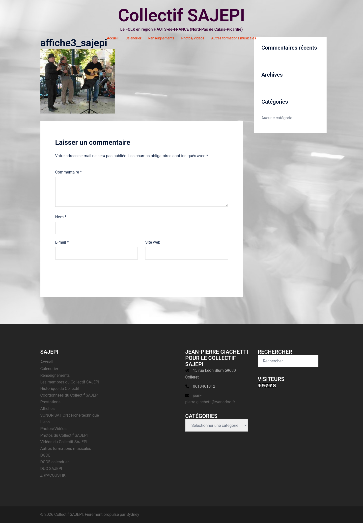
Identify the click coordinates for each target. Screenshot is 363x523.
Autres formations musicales (233, 38)
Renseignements (161, 38)
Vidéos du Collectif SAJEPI (63, 441)
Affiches (47, 408)
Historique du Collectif (60, 388)
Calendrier (133, 38)
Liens (45, 422)
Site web (152, 242)
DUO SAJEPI (51, 468)
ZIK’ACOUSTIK (53, 475)
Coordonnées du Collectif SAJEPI (69, 395)
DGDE (45, 455)
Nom (60, 217)
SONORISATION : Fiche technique (69, 415)
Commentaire (68, 172)
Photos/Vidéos (192, 38)
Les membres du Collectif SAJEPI (69, 382)
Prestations (50, 402)
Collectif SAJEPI (181, 15)
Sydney (133, 514)
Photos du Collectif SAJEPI (64, 435)
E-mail (62, 242)
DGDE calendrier (54, 462)
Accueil (112, 38)
